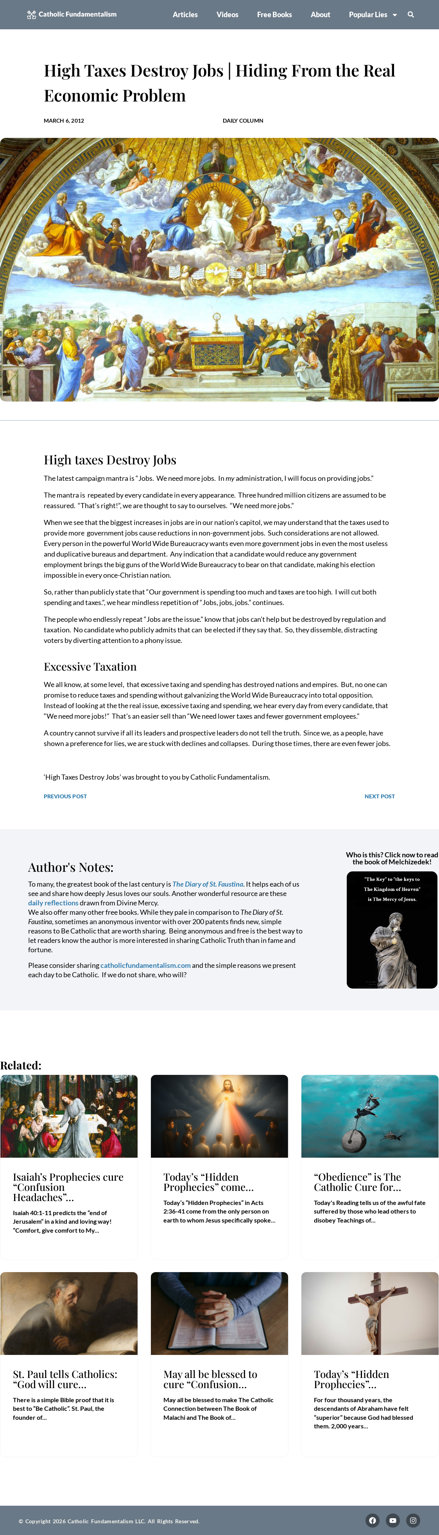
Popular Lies (373, 14)
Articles (185, 14)
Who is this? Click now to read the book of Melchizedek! (392, 858)
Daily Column (243, 120)
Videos (227, 14)
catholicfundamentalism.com (145, 965)
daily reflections (53, 902)
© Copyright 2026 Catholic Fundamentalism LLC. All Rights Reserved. (109, 1521)
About (320, 14)
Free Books (274, 14)
